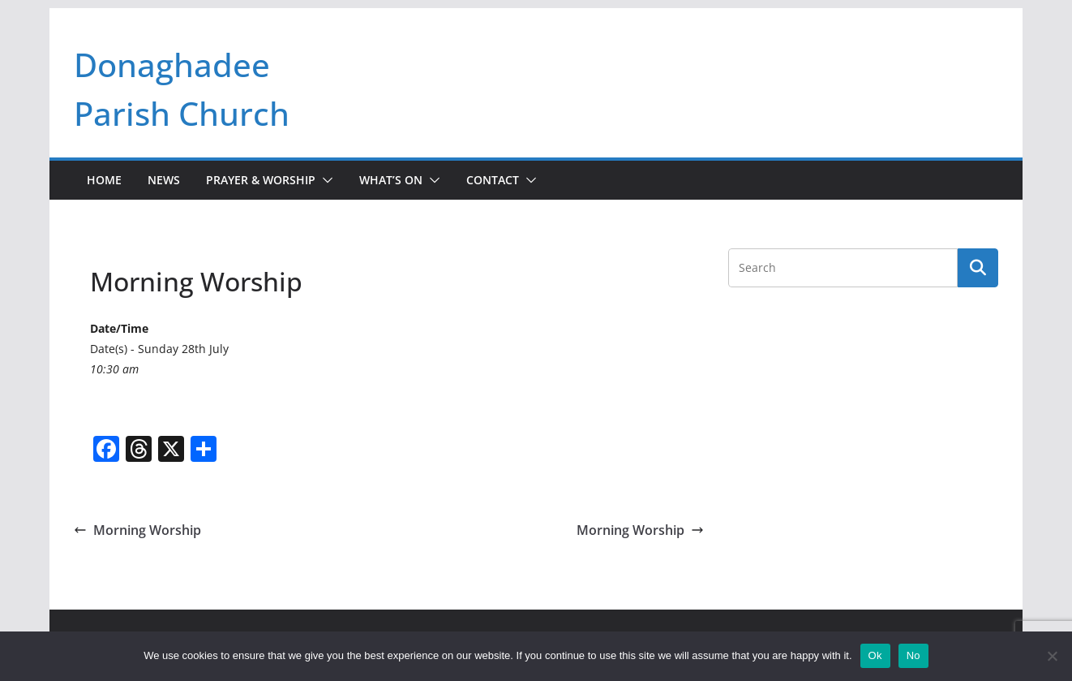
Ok (875, 655)
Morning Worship (137, 530)
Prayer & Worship (260, 179)
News (164, 179)
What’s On (390, 179)
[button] (324, 180)
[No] (1052, 656)
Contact (492, 179)
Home (104, 179)
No (913, 655)
